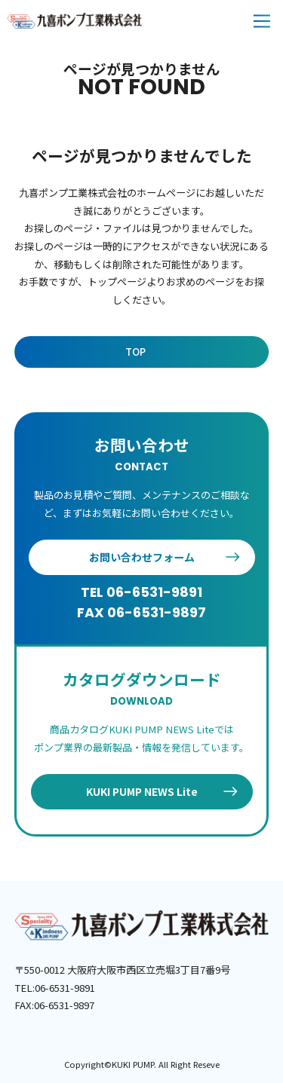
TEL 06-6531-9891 (141, 592)
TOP (135, 351)
